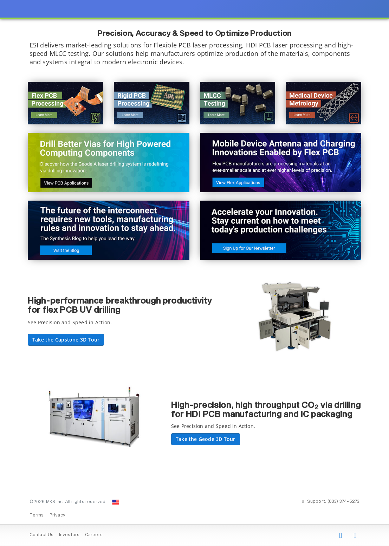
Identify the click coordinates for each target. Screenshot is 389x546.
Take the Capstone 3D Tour (65, 339)
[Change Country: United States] (115, 502)
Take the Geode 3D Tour (205, 439)
